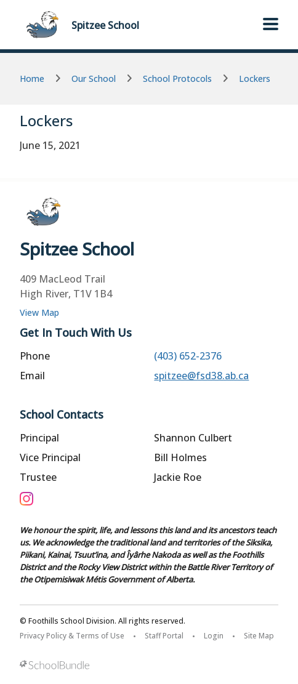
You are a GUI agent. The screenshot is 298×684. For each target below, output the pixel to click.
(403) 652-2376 (188, 356)
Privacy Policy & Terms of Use (72, 635)
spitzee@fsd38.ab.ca (201, 375)
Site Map (259, 635)
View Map (39, 312)
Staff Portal (164, 635)
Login (213, 635)
